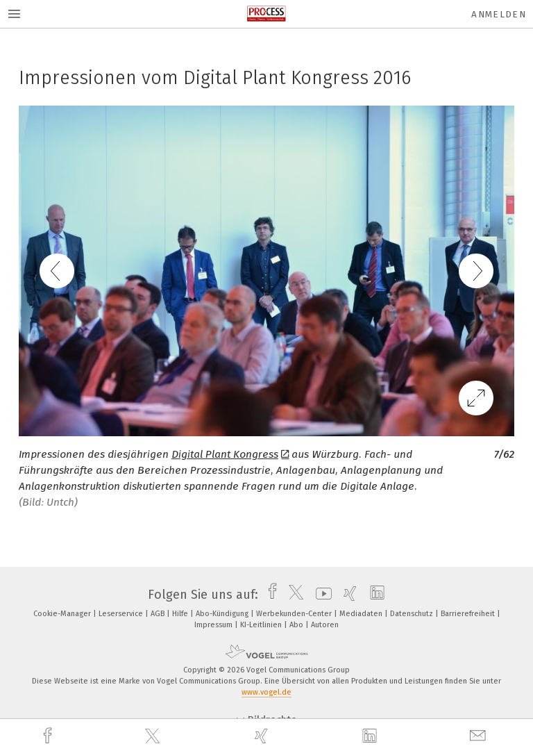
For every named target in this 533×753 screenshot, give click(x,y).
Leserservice (122, 613)
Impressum (214, 624)
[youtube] (320, 594)
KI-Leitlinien (262, 624)
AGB (159, 613)
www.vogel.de (266, 692)
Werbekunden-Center (295, 613)
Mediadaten (361, 613)
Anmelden (498, 14)
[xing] (263, 736)
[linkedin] (371, 736)
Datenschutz (412, 613)
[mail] (479, 736)
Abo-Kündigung (223, 613)
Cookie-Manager (63, 613)
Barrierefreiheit (469, 613)
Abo (297, 624)
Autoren (325, 624)
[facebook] (49, 736)
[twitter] (154, 736)
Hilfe (181, 613)
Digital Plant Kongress (230, 454)
